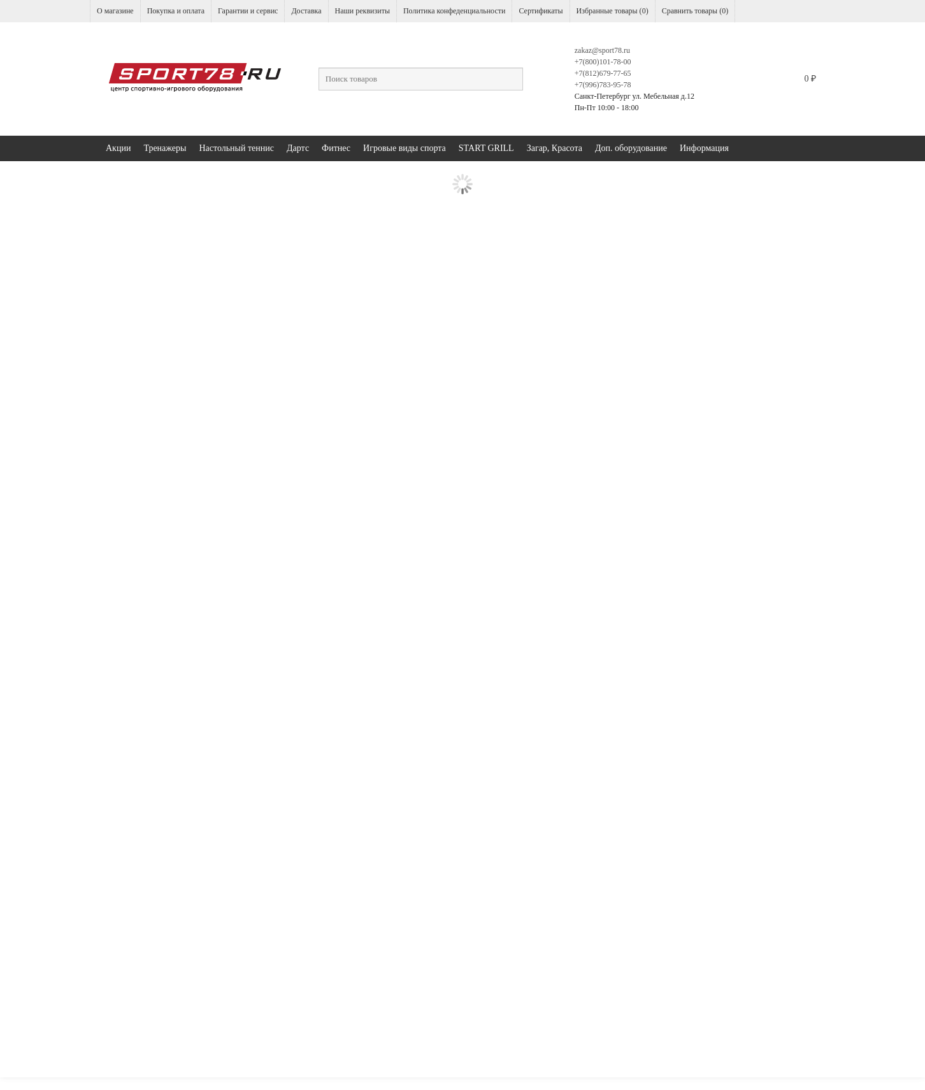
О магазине (115, 10)
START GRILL (486, 148)
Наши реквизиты (362, 10)
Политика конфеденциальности (454, 10)
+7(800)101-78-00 (603, 61)
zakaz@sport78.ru (602, 50)
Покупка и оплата (175, 10)
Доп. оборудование (631, 148)
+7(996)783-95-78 (603, 84)
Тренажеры (164, 148)
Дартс (298, 148)
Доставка (306, 10)
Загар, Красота (554, 148)
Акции (118, 148)
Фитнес (336, 148)
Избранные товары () (613, 10)
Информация (704, 148)
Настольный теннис (236, 148)
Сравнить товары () (695, 10)
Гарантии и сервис (248, 10)
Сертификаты (541, 10)
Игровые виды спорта (404, 148)
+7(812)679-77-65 (603, 73)
